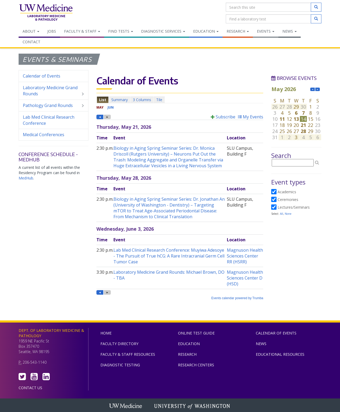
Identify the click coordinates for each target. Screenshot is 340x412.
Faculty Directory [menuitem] (119, 343)
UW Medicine (126, 406)
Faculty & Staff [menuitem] (82, 31)
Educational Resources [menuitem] (280, 354)
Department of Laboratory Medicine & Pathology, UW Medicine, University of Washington (46, 13)
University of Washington (192, 406)
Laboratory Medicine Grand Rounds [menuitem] (53, 91)
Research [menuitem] (238, 31)
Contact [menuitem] (31, 41)
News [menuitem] (289, 31)
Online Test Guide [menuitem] (196, 333)
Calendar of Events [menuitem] (41, 76)
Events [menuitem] (265, 31)
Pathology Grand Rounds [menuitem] (53, 105)
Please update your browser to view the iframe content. (179, 100)
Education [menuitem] (206, 31)
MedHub (26, 178)
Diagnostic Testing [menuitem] (120, 364)
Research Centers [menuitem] (196, 364)
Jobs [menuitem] (51, 31)
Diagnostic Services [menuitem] (163, 31)
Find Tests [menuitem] (120, 31)
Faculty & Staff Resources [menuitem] (127, 354)
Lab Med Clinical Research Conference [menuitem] (48, 120)
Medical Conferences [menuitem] (43, 135)
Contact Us (30, 387)
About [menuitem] (31, 31)
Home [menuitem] (106, 333)
